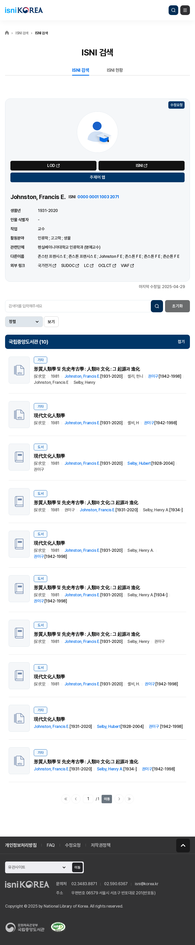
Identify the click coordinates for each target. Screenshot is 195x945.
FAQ (51, 845)
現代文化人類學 (49, 415)
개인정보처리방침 (21, 845)
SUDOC (68, 265)
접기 (181, 341)
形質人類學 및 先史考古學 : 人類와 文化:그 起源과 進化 (86, 502)
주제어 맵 (97, 177)
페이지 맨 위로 (183, 845)
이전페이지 (75, 798)
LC (86, 265)
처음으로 (65, 798)
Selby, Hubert (139, 463)
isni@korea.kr (146, 883)
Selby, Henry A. (110, 769)
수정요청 (176, 105)
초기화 (177, 306)
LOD (51, 165)
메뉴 (185, 10)
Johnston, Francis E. (82, 376)
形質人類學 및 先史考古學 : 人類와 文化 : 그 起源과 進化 (87, 369)
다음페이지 (119, 798)
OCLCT (104, 265)
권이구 (153, 376)
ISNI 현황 (115, 70)
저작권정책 (101, 845)
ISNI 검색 (80, 70)
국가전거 (45, 265)
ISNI (139, 165)
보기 (51, 321)
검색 (173, 10)
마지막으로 (129, 798)
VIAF (125, 265)
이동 (107, 799)
